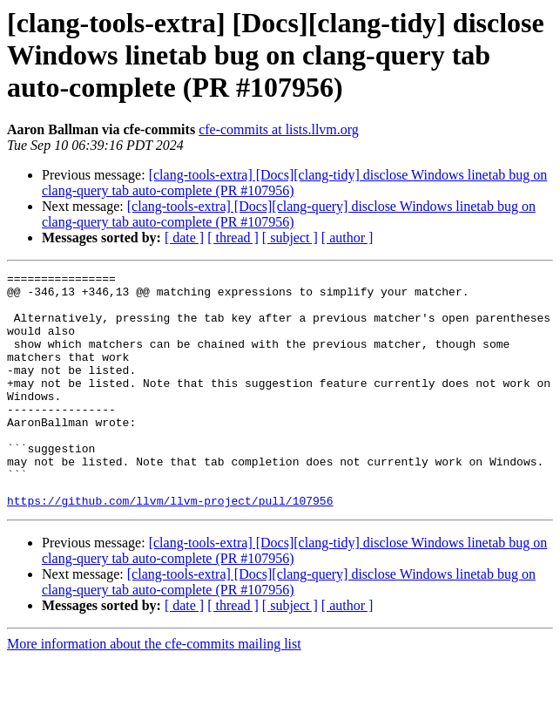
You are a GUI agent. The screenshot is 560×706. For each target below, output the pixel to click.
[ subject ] (290, 237)
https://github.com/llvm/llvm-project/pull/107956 (170, 547)
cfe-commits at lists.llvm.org (279, 129)
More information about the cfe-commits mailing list (154, 690)
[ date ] (184, 237)
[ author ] (347, 237)
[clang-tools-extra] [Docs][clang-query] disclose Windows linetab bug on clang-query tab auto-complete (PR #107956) (289, 214)
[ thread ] (233, 237)
